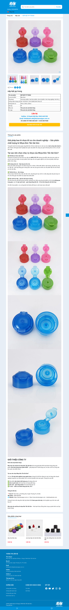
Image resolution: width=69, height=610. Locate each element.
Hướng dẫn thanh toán (11, 590)
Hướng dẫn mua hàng (11, 588)
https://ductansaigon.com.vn (21, 497)
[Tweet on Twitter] (20, 87)
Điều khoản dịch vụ (10, 595)
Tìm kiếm (28, 588)
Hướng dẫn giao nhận (11, 593)
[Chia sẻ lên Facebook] (15, 87)
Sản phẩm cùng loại (14, 516)
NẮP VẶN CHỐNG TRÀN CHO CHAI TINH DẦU (52, 538)
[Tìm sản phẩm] (41, 7)
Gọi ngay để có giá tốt (34, 124)
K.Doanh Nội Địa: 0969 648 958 (13, 571)
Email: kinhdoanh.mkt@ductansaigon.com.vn (34, 118)
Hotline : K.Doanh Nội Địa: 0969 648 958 (34, 116)
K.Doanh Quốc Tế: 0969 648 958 (13, 575)
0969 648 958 (17, 495)
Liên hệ (34, 114)
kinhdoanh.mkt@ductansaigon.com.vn (15, 567)
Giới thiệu (28, 590)
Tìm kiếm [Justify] (58, 7)
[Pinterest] (17, 87)
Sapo (13, 605)
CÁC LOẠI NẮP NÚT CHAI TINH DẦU (33, 538)
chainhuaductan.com (51, 497)
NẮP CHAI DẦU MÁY (12, 538)
